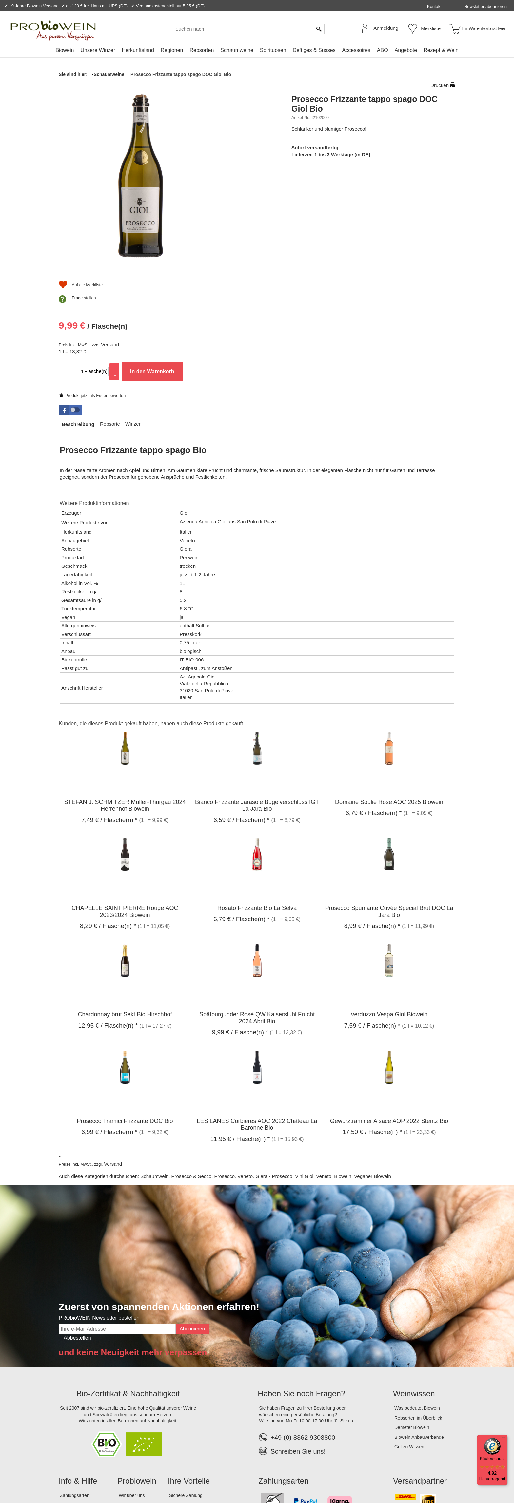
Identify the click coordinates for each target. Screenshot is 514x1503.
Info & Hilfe (78, 1375)
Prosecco (224, 1071)
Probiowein (136, 1375)
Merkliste (431, 28)
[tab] (78, 319)
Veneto (245, 1071)
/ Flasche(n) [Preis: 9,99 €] (325, 184)
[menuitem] (64, 50)
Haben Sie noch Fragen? (301, 1288)
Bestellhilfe (71, 1400)
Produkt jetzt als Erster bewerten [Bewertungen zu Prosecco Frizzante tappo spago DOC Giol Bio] (328, 141)
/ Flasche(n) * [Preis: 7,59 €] (372, 920)
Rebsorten (201, 50)
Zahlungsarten (74, 1390)
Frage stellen (317, 275)
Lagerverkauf (132, 1419)
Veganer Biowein (372, 1071)
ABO (382, 50)
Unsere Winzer (97, 50)
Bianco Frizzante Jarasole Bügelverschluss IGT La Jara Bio (257, 700)
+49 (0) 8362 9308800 (297, 1332)
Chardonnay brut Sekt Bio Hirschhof (125, 909)
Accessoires (356, 50)
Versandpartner (420, 1375)
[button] (70, 305)
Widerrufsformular (194, 1476)
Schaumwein (154, 1071)
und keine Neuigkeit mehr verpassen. (134, 1247)
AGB (95, 1476)
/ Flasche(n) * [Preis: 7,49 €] (109, 714)
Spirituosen (273, 50)
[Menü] (503, 1438)
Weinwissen (414, 1288)
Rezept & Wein (441, 50)
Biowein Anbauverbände (419, 1332)
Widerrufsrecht (153, 1476)
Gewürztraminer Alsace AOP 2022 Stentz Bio (389, 1015)
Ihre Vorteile (189, 1375)
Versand (343, 202)
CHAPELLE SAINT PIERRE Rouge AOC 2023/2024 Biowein (125, 806)
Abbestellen (77, 1232)
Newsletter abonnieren (485, 6)
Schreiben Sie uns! (298, 1346)
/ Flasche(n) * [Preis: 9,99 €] (240, 927)
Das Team (129, 1400)
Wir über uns (132, 1390)
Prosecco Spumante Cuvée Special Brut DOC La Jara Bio (389, 806)
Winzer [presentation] (133, 319)
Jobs (123, 1409)
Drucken (439, 85)
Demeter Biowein (411, 1322)
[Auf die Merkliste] (313, 263)
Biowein (64, 50)
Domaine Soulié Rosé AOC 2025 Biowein (389, 697)
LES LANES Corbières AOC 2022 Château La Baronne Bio (257, 1019)
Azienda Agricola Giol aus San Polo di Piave (228, 416)
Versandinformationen (82, 1409)
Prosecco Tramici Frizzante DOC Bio (125, 1015)
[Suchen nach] (243, 29)
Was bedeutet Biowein (417, 1303)
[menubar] (257, 51)
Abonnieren (192, 1223)
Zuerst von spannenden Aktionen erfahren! (159, 1202)
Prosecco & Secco (191, 1071)
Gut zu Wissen (409, 1342)
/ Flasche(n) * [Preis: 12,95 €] (108, 920)
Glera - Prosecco (273, 1071)
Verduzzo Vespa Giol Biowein (388, 909)
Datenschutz (118, 1476)
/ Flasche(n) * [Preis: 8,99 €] (372, 821)
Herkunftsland (138, 50)
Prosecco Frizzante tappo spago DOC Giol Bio (364, 103)
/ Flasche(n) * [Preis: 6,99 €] (109, 1026)
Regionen (172, 50)
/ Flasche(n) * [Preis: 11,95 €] (240, 1033)
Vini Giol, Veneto (313, 1071)
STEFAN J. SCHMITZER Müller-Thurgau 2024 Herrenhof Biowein (125, 700)
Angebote (406, 50)
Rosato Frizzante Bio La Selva (257, 803)
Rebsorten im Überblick (418, 1312)
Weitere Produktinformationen (94, 398)
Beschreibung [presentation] (78, 319)
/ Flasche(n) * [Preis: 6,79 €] (374, 707)
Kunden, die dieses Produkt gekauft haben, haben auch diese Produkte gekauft (151, 618)
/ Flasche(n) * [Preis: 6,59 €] (241, 714)
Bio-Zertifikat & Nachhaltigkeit (128, 1288)
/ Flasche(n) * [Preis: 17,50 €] (372, 1026)
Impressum (72, 1476)
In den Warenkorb (385, 229)
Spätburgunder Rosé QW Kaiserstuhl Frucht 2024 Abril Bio (257, 912)
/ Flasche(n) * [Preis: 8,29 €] (108, 821)
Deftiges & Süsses (314, 50)
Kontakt (434, 6)
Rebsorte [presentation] (110, 319)
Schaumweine (236, 50)
